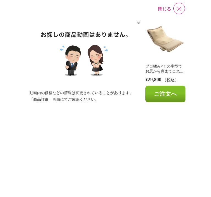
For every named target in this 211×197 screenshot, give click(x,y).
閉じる (164, 9)
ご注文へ (165, 94)
